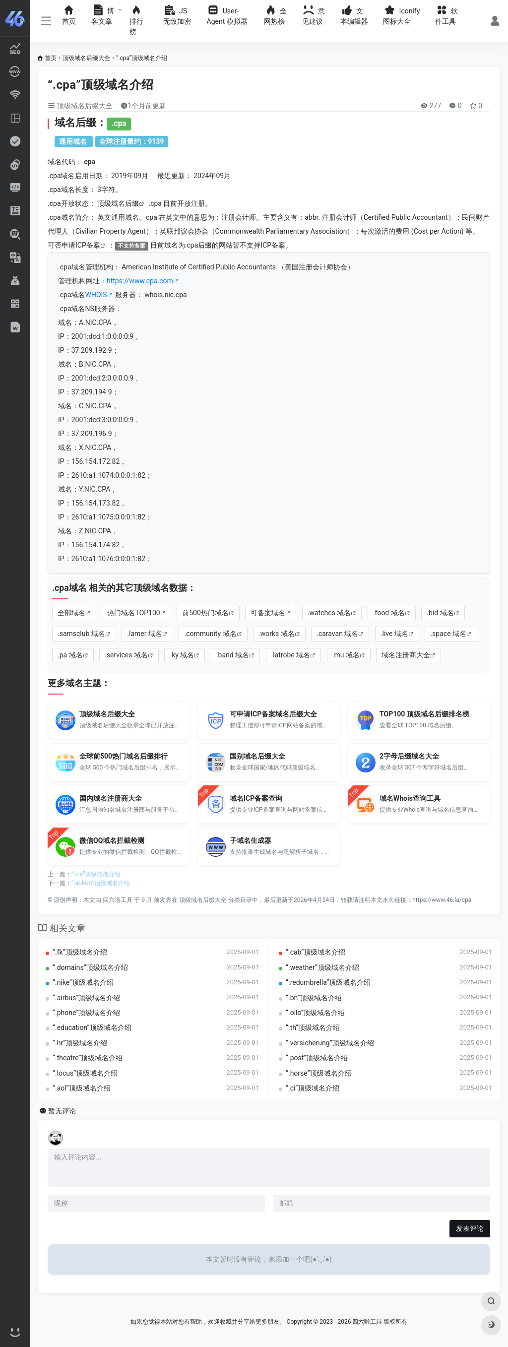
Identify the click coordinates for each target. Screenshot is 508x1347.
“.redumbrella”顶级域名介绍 (328, 982)
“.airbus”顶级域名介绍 (86, 998)
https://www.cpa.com (140, 281)
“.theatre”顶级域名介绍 (88, 1058)
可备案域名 (268, 613)
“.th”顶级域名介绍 (313, 1027)
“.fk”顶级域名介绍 (80, 952)
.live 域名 (394, 634)
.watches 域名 (329, 613)
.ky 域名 (182, 655)
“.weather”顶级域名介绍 (322, 967)
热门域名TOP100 (133, 613)
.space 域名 (448, 634)
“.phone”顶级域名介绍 (86, 1013)
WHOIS (96, 295)
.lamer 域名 (144, 634)
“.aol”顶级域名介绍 (82, 1088)
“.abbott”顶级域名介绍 (100, 883)
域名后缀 (125, 203)
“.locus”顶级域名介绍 (85, 1073)
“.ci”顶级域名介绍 (312, 1088)
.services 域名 (126, 655)
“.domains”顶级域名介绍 (90, 967)
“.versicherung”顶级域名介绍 (330, 1043)
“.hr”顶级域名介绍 (80, 1043)
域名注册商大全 (405, 655)
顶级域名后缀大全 (86, 58)
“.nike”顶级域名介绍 (83, 982)
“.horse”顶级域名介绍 (319, 1073)
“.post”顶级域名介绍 (317, 1058)
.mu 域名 (346, 655)
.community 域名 (210, 634)
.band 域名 (232, 655)
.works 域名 (276, 634)
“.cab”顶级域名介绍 (315, 952)
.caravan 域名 (337, 634)
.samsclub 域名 (81, 634)
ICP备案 (87, 245)
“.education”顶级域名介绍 (92, 1027)
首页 (51, 58)
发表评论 (470, 1228)
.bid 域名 (440, 613)
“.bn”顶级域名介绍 (314, 998)
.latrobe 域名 (291, 655)
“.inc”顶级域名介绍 (96, 874)
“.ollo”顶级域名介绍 (315, 1013)
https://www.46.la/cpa (441, 900)
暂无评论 (62, 1111)
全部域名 (71, 613)
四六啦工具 (117, 900)
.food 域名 (389, 613)
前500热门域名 (205, 613)
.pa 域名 (70, 655)
